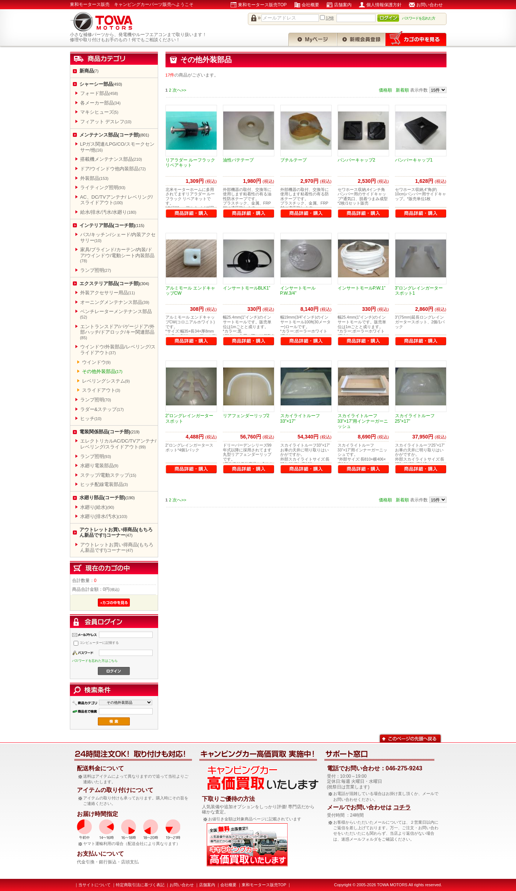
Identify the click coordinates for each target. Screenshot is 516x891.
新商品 (89, 71)
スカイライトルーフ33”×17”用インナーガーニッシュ (363, 421)
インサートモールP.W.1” (361, 288)
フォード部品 (99, 93)
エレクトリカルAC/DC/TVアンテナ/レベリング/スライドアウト (118, 444)
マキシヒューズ (99, 112)
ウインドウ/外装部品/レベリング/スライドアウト (118, 349)
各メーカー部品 (100, 103)
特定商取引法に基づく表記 (140, 885)
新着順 (402, 90)
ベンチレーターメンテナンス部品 (116, 314)
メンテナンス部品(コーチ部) (114, 135)
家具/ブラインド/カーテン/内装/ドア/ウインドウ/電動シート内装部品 (117, 255)
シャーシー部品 (100, 84)
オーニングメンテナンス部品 (114, 302)
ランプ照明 (95, 270)
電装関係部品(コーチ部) (109, 431)
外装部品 (94, 178)
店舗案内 (343, 4)
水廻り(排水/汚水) (104, 516)
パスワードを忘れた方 (418, 18)
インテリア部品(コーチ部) (112, 225)
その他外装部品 (102, 371)
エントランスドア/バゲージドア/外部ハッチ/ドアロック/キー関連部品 (117, 332)
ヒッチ (91, 418)
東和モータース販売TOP (262, 4)
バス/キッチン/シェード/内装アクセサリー (118, 237)
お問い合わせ (429, 4)
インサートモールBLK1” (246, 288)
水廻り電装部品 (99, 465)
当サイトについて (94, 885)
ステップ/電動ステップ (108, 475)
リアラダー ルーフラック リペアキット (190, 162)
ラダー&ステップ (102, 409)
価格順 (385, 90)
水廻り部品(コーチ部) (107, 497)
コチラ (402, 807)
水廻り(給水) (97, 507)
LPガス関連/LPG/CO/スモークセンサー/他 (117, 147)
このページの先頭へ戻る (410, 737)
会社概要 (310, 4)
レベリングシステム (106, 381)
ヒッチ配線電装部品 (104, 484)
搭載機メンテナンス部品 (111, 159)
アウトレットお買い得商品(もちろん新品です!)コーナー (116, 532)
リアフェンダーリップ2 (246, 415)
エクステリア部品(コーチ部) (114, 283)
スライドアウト (101, 390)
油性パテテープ (238, 160)
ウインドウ (96, 362)
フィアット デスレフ (106, 121)
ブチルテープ (293, 160)
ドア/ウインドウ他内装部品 (113, 168)
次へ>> (179, 90)
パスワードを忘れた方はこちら (95, 661)
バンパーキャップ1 (414, 160)
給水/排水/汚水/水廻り (108, 212)
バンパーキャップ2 (357, 160)
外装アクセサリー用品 (107, 292)
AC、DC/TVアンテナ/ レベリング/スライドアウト (116, 200)
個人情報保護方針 (384, 4)
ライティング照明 (102, 187)
